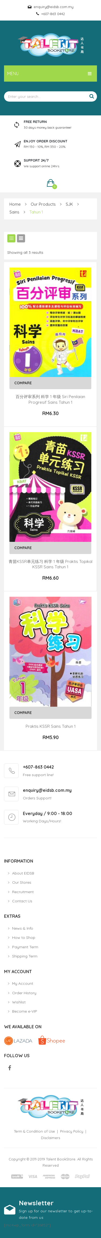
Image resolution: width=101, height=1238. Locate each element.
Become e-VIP (24, 1011)
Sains (14, 212)
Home (15, 204)
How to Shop (23, 937)
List (21, 238)
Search (91, 96)
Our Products (43, 204)
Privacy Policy (71, 1131)
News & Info (22, 928)
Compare (23, 383)
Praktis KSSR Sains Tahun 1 (51, 726)
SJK (69, 204)
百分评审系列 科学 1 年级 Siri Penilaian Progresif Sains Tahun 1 (50, 399)
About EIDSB (23, 873)
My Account (22, 983)
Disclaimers (50, 1138)
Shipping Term (24, 956)
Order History (24, 992)
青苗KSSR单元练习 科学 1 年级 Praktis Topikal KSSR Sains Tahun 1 (50, 564)
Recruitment (23, 891)
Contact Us (22, 901)
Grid (11, 238)
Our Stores (21, 882)
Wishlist (19, 1002)
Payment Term (25, 947)
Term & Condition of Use (34, 1131)
